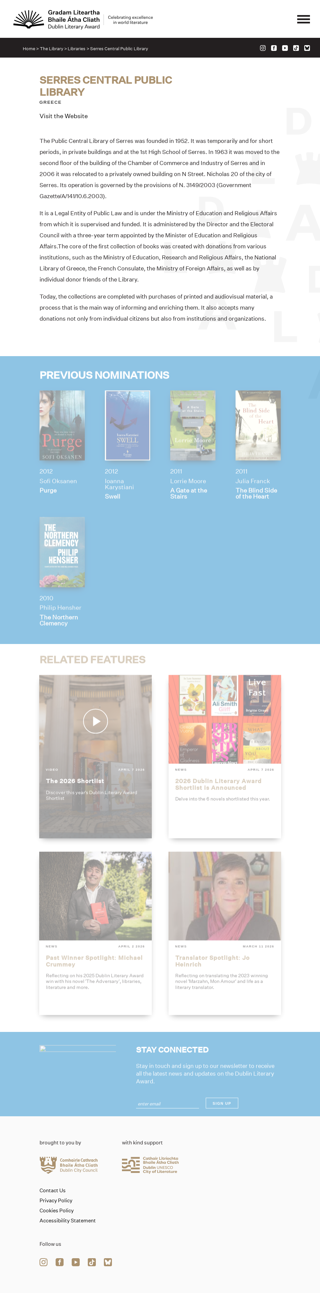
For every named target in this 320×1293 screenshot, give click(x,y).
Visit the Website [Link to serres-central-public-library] (64, 116)
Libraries (76, 49)
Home (29, 49)
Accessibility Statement (68, 1221)
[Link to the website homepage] (83, 19)
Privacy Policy (56, 1201)
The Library (51, 49)
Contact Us (53, 1191)
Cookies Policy (57, 1211)
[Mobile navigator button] (303, 19)
